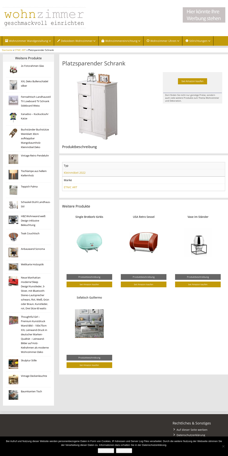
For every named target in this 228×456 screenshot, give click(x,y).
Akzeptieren (106, 450)
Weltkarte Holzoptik (32, 264)
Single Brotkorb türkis (89, 217)
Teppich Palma (29, 186)
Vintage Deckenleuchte (34, 376)
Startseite (7, 49)
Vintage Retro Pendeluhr (35, 155)
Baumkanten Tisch (31, 391)
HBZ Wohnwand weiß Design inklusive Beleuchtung (33, 221)
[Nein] (223, 446)
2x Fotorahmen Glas (32, 66)
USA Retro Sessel (144, 217)
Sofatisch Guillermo (89, 297)
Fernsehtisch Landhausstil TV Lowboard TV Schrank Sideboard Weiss (36, 101)
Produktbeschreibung (89, 276)
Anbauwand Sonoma (33, 249)
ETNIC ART (20, 49)
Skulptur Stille (29, 360)
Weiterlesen (124, 450)
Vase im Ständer (198, 217)
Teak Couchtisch (30, 233)
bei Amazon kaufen (192, 81)
